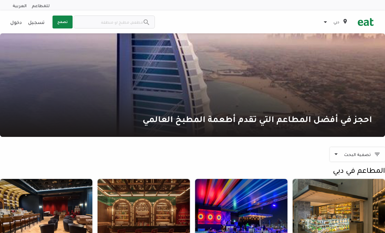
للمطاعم (41, 5)
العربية (20, 5)
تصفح (62, 21)
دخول (16, 22)
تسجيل (36, 22)
